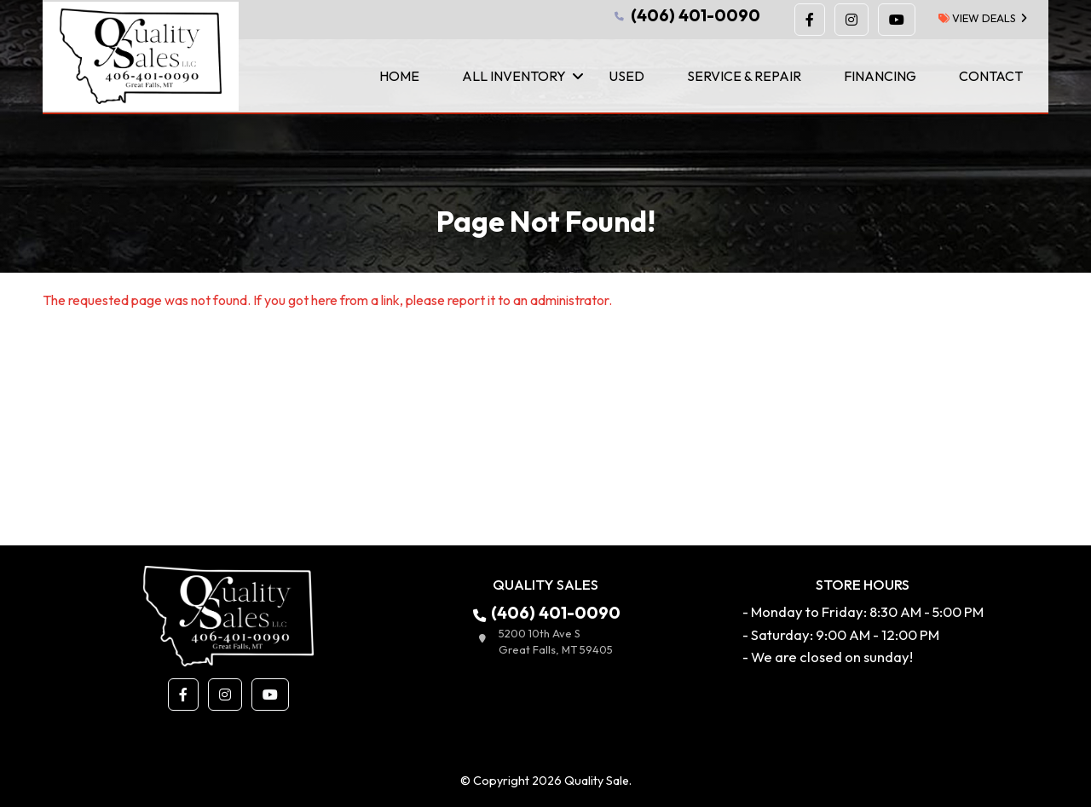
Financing (880, 75)
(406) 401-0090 (685, 15)
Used (626, 75)
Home (399, 75)
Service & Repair (744, 75)
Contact (991, 75)
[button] (809, 19)
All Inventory (514, 75)
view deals (977, 18)
